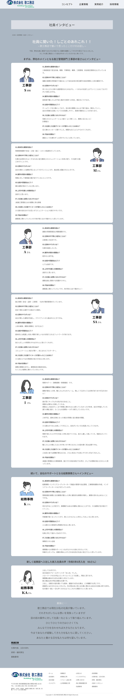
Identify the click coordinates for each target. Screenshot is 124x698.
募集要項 (15, 657)
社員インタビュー (97, 683)
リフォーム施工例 (65, 680)
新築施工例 (63, 676)
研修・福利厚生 (17, 652)
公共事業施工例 (65, 683)
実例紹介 (98, 4)
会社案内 (51, 676)
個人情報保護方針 (81, 683)
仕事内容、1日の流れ (20, 648)
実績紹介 (63, 673)
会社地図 (51, 680)
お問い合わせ (80, 680)
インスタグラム (81, 676)
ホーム (51, 673)
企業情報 (83, 4)
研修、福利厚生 (97, 680)
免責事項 (79, 686)
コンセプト (67, 4)
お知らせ (79, 673)
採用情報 (114, 4)
